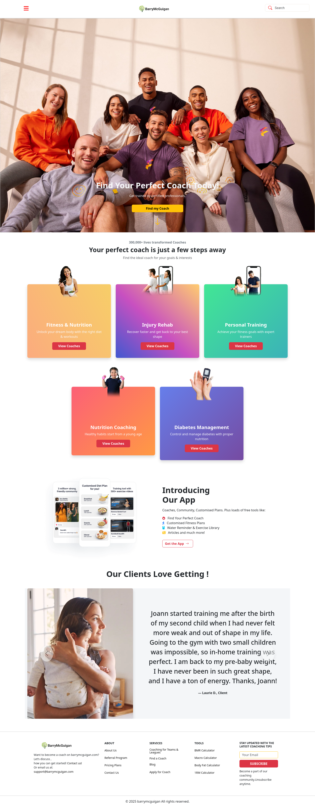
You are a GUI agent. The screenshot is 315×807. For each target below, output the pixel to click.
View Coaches (69, 346)
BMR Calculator (204, 750)
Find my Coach (157, 208)
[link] (157, 9)
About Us (110, 750)
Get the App (177, 543)
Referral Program (115, 758)
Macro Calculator (205, 758)
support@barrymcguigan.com (53, 772)
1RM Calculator (204, 773)
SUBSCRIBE (259, 763)
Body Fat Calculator (207, 765)
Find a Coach (157, 758)
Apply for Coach (159, 772)
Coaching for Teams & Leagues (163, 751)
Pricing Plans (112, 765)
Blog (152, 764)
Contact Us (111, 773)
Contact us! (74, 763)
